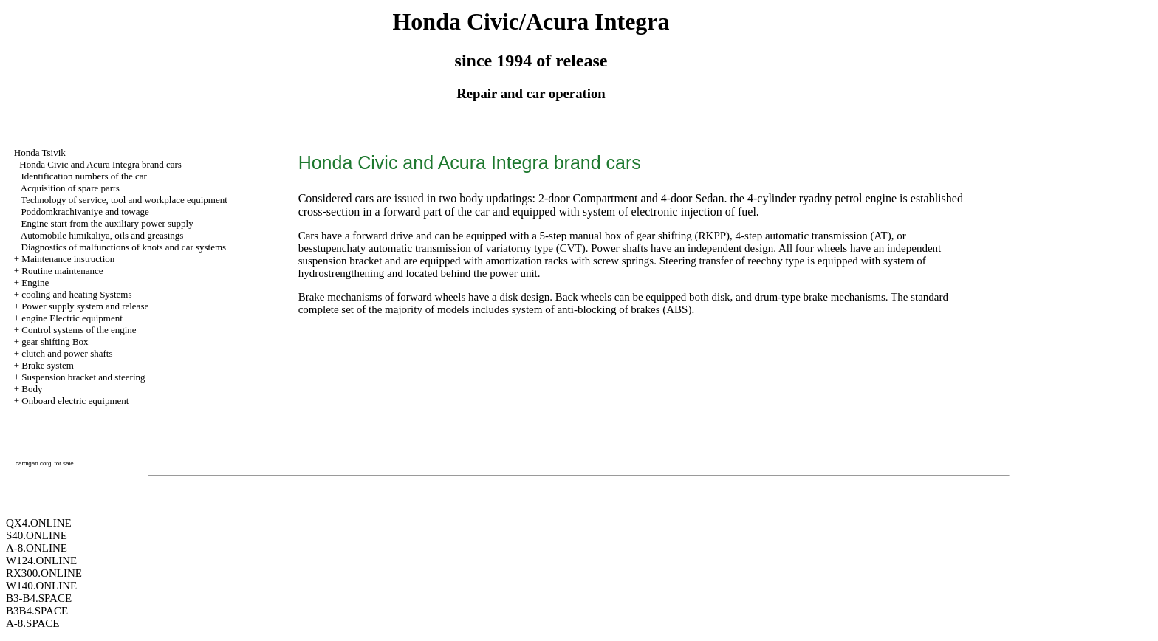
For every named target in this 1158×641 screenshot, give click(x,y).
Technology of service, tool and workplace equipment (124, 199)
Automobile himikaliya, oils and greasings (102, 235)
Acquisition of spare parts (70, 187)
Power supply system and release (84, 306)
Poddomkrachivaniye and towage (85, 211)
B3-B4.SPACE (39, 598)
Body (31, 388)
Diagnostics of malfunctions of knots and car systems (124, 247)
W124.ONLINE (41, 560)
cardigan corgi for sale (45, 463)
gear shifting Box (54, 341)
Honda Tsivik (40, 152)
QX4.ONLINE (39, 523)
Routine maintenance (62, 270)
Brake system (47, 365)
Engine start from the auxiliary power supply (107, 223)
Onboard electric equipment (75, 400)
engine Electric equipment (71, 317)
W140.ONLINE (41, 586)
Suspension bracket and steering (83, 377)
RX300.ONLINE (44, 573)
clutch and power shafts (66, 353)
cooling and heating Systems (76, 294)
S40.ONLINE (36, 535)
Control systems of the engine (78, 329)
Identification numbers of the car (84, 176)
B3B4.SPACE (37, 611)
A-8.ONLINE (36, 548)
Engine (35, 282)
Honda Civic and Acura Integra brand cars (100, 164)
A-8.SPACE (32, 623)
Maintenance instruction (67, 258)
